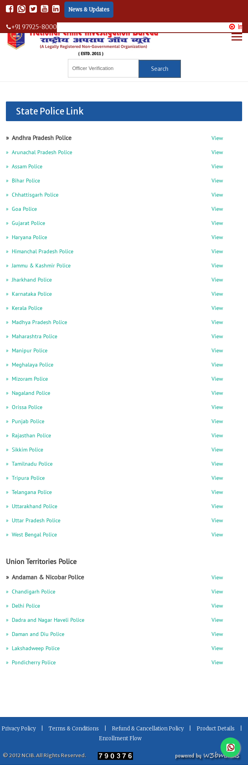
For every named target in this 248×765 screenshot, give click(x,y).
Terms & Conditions (74, 728)
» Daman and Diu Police (35, 634)
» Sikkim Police (24, 450)
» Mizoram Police (27, 379)
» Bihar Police (23, 181)
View (217, 138)
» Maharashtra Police (31, 336)
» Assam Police (24, 167)
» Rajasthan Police (28, 436)
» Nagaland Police (28, 393)
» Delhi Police (23, 606)
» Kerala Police (24, 308)
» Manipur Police (26, 351)
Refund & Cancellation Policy (148, 728)
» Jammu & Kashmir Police (38, 266)
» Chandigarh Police (30, 592)
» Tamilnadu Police (29, 464)
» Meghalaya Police (29, 365)
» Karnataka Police (29, 294)
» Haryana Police (26, 237)
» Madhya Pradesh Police (36, 322)
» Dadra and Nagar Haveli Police (45, 620)
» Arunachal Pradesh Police (39, 152)
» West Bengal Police (31, 535)
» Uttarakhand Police (31, 506)
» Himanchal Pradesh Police (39, 251)
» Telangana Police (29, 492)
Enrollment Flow (120, 738)
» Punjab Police (25, 421)
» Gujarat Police (25, 223)
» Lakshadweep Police (33, 648)
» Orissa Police (24, 407)
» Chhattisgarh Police (32, 195)
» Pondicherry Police (31, 662)
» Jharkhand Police (29, 280)
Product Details (216, 728)
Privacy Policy (19, 728)
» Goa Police (21, 209)
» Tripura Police (25, 478)
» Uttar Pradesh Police (33, 521)
